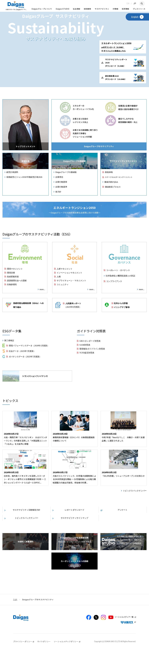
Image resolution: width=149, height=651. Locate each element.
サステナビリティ (102, 9)
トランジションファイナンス (25, 376)
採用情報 (125, 9)
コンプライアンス (114, 281)
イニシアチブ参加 (122, 307)
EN (128, 3)
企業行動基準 (61, 187)
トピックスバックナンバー (135, 490)
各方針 (58, 192)
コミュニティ (62, 284)
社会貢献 (76, 9)
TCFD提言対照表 (86, 353)
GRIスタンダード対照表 (90, 341)
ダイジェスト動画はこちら (115, 50)
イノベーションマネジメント (69, 273)
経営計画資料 (12, 172)
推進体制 (109, 172)
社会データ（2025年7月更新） (22, 351)
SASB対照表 (84, 345)
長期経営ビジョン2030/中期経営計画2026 (24, 177)
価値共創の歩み (111, 182)
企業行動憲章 (61, 182)
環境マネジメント (15, 269)
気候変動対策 (13, 276)
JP (134, 3)
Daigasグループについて (42, 9)
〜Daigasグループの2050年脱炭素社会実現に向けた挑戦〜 (74, 210)
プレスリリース (139, 9)
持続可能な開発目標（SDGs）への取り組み (25, 305)
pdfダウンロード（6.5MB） (112, 47)
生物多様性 (12, 284)
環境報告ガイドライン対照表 (92, 349)
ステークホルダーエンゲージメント (118, 177)
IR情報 (115, 9)
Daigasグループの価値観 (65, 172)
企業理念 (59, 177)
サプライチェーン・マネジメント (71, 280)
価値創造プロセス (113, 187)
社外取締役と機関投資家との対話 (120, 276)
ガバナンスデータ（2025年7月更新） (25, 356)
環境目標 (11, 273)
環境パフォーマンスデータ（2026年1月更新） (29, 345)
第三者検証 (9, 340)
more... (42, 289)
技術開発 (87, 9)
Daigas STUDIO (62, 9)
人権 (59, 276)
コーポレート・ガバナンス (118, 270)
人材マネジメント (64, 269)
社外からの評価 (121, 303)
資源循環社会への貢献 (17, 280)
